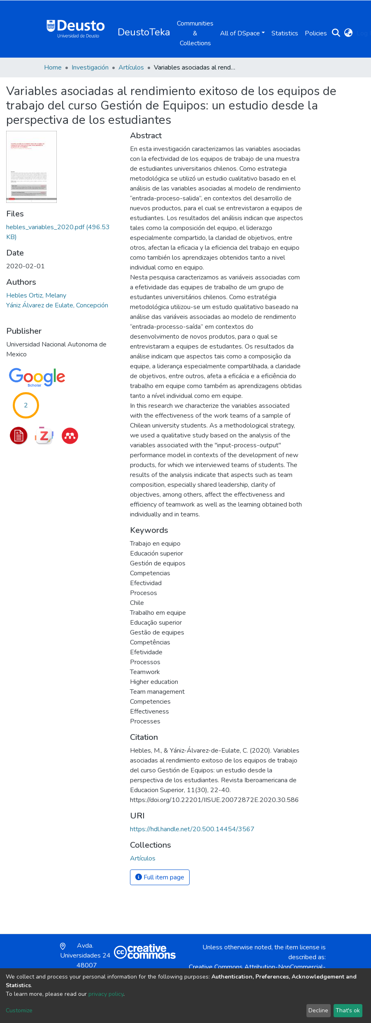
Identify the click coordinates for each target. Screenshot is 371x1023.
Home (53, 67)
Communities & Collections (195, 33)
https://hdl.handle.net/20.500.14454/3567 (192, 829)
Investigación (90, 67)
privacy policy (105, 994)
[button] (348, 33)
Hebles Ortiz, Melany (36, 295)
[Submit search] (335, 33)
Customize (19, 1010)
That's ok (348, 1010)
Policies (316, 33)
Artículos (131, 67)
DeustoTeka (144, 32)
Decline (318, 1010)
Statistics (284, 33)
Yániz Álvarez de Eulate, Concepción (57, 305)
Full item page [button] (159, 877)
